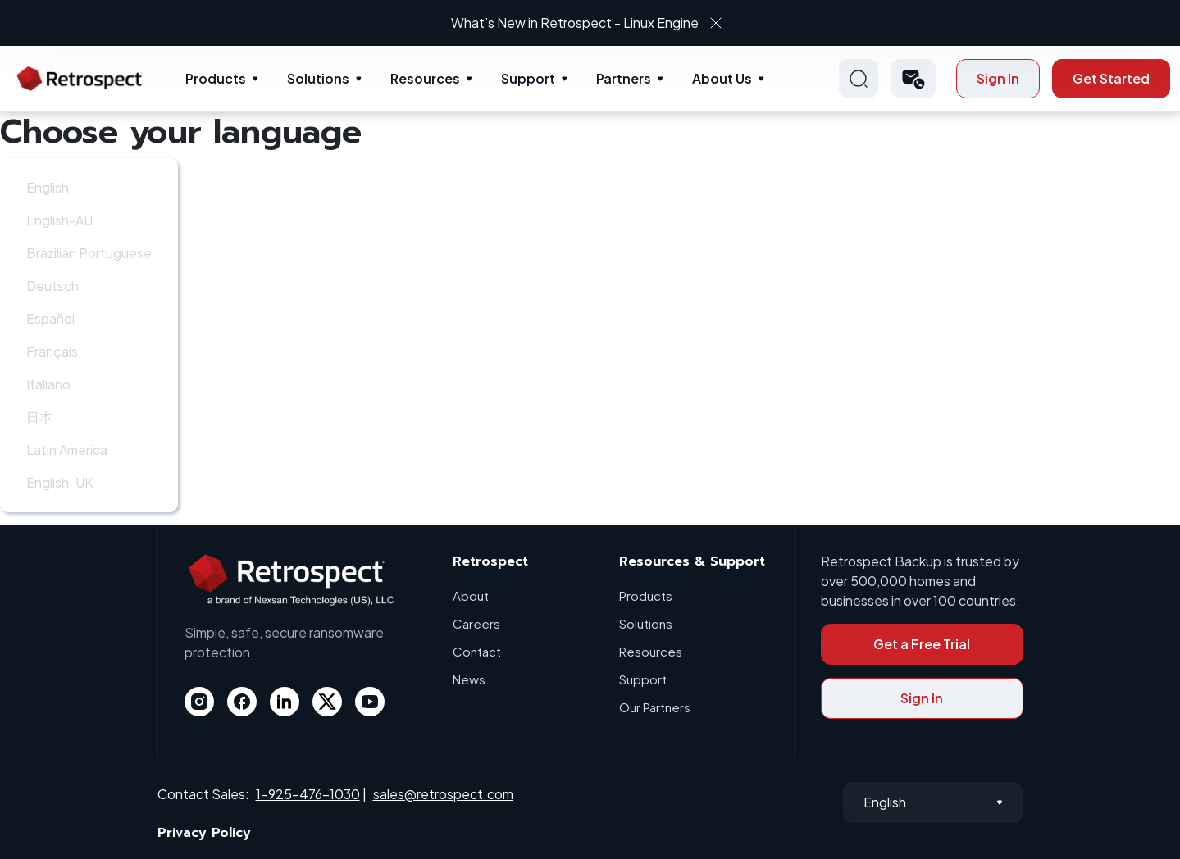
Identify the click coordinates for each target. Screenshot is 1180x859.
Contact (477, 651)
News (469, 679)
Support (528, 78)
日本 (39, 416)
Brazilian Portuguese (89, 252)
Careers (476, 623)
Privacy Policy (204, 833)
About (471, 595)
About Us (722, 78)
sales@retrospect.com (443, 793)
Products (215, 78)
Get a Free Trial (921, 643)
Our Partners (654, 707)
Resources (425, 78)
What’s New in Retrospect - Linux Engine (575, 22)
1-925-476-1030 (308, 793)
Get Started (1111, 78)
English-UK (59, 482)
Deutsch (52, 285)
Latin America (66, 449)
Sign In (998, 78)
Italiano (48, 384)
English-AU (59, 220)
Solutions (318, 78)
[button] (913, 78)
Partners (623, 78)
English (47, 187)
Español (50, 318)
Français (52, 351)
